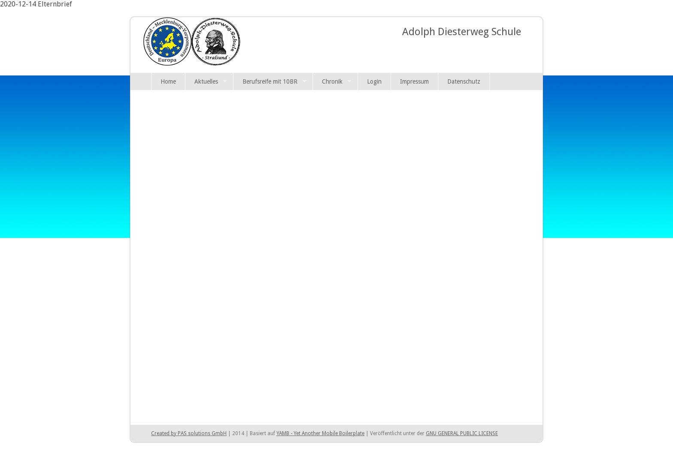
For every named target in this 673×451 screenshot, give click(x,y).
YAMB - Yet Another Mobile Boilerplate (320, 433)
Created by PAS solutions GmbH (189, 433)
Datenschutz (463, 81)
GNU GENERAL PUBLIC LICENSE (462, 433)
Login (374, 81)
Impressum (414, 81)
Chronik (332, 81)
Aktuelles (206, 81)
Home (168, 81)
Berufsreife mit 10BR (270, 81)
